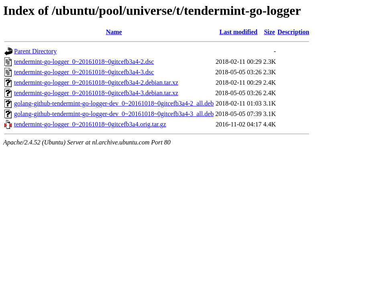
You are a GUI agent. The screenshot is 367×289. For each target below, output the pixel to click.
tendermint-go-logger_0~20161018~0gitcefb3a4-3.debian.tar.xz (96, 93)
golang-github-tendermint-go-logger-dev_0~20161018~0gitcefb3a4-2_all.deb (114, 103)
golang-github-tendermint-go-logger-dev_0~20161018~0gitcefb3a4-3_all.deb (114, 113)
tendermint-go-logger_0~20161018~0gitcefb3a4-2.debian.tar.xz (96, 82)
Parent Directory (35, 51)
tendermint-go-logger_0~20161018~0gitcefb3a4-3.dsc (84, 72)
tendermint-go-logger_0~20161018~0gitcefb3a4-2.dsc (84, 61)
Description (293, 31)
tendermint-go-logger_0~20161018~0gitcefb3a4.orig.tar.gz (90, 124)
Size (269, 31)
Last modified (239, 31)
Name (114, 31)
